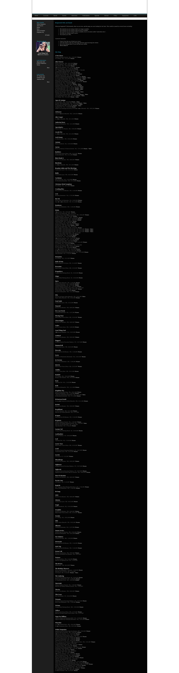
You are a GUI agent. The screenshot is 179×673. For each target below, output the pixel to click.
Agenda (97, 15)
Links (135, 15)
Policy (115, 15)
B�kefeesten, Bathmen (42, 54)
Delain (38, 27)
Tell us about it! (64, 45)
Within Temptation (41, 24)
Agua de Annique (41, 30)
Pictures (79, 57)
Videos (89, 77)
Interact (106, 15)
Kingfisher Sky (40, 32)
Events (64, 15)
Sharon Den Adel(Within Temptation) (41, 62)
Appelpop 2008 (40, 79)
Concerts (45, 15)
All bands (47, 35)
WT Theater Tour (41, 76)
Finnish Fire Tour (41, 77)
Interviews (74, 15)
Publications (85, 15)
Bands (55, 15)
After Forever (40, 25)
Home (36, 15)
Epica (38, 29)
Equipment (125, 15)
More (48, 67)
